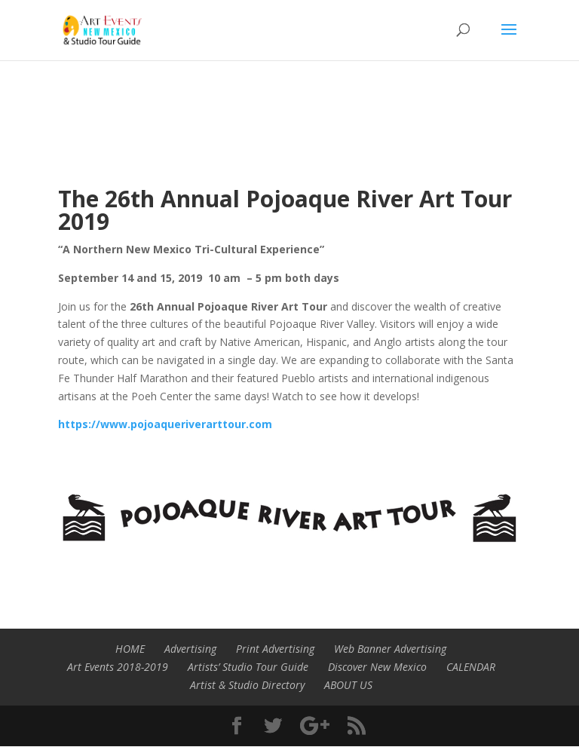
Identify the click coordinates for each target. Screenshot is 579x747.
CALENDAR (470, 667)
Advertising (190, 648)
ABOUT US (348, 685)
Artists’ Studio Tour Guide (248, 667)
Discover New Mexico (377, 667)
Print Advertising (275, 648)
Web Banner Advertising (390, 648)
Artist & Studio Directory (247, 685)
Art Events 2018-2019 (117, 667)
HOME (130, 648)
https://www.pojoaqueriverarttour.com (165, 424)
